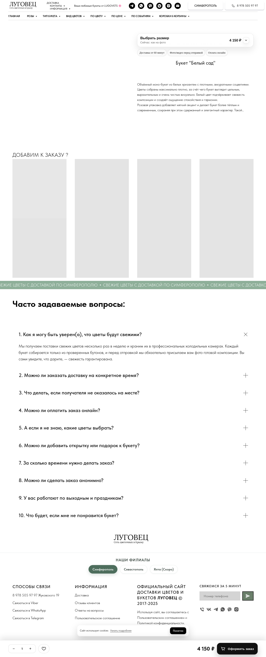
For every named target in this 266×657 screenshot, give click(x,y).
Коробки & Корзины (173, 16)
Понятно (178, 630)
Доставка (53, 2)
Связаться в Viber (25, 603)
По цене (117, 16)
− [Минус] (14, 649)
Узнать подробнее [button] (121, 630)
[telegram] (132, 6)
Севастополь (133, 569)
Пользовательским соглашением (161, 617)
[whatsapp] (141, 6)
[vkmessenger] (159, 6)
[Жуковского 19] (202, 609)
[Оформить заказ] (237, 649)
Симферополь (102, 569)
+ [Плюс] (30, 649)
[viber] (150, 6)
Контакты (56, 5)
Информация (59, 8)
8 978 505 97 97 (24, 595)
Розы (31, 16)
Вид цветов (74, 16)
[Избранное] (43, 648)
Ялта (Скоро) (164, 569)
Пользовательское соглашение (97, 618)
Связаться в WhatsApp (29, 610)
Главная (14, 16)
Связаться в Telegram (28, 618)
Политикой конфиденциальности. (161, 623)
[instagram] (168, 6)
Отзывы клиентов (87, 603)
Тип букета (50, 16)
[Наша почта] (178, 6)
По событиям (141, 16)
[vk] (209, 609)
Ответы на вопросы (89, 610)
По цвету (96, 16)
